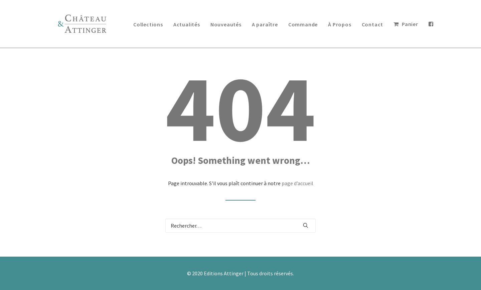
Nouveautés (226, 24)
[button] (306, 225)
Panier (410, 24)
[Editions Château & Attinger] (82, 24)
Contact (372, 24)
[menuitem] (148, 24)
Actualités (186, 24)
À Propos (339, 24)
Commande (303, 24)
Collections (148, 24)
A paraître (265, 24)
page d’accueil (297, 183)
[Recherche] (240, 226)
